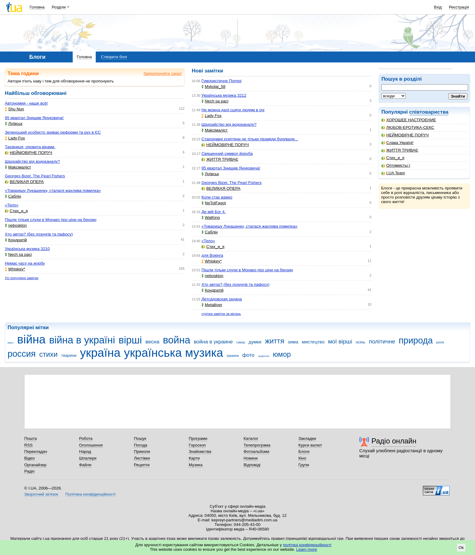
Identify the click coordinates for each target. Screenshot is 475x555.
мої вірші (340, 341)
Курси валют (310, 445)
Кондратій (16, 240)
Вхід (438, 7)
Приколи (142, 451)
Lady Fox (15, 138)
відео (11, 342)
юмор (282, 354)
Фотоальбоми (256, 451)
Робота (85, 438)
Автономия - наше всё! (26, 103)
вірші (130, 340)
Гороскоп (197, 445)
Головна (37, 7)
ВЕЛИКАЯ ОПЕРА (24, 181)
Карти (194, 458)
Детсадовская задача (221, 299)
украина (233, 355)
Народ (85, 451)
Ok (461, 547)
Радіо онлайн (394, 441)
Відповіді (252, 465)
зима (293, 341)
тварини (69, 355)
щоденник (263, 356)
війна (31, 339)
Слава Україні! (397, 142)
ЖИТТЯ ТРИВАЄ (399, 150)
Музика (195, 465)
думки (254, 341)
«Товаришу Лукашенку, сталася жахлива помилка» (53, 190)
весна (152, 342)
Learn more (306, 549)
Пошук (140, 438)
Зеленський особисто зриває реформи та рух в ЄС (53, 132)
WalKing (210, 217)
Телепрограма (257, 445)
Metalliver (211, 305)
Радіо (29, 471)
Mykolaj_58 (213, 86)
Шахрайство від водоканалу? (32, 161)
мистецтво (313, 341)
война (176, 340)
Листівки (142, 458)
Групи (303, 465)
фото (248, 355)
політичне (382, 341)
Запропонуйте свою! (163, 73)
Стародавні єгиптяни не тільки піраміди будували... (249, 139)
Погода (140, 445)
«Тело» (11, 205)
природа (416, 340)
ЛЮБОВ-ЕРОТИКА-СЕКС (407, 127)
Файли (85, 465)
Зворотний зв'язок (41, 494)
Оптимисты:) (395, 165)
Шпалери (87, 458)
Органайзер (35, 465)
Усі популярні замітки (21, 278)
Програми (198, 438)
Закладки (307, 438)
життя (274, 341)
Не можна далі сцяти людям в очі (232, 110)
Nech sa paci (18, 254)
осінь (360, 342)
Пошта (30, 438)
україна (100, 352)
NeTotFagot (213, 203)
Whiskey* (15, 269)
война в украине (213, 342)
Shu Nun (14, 109)
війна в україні (82, 340)
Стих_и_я (392, 157)
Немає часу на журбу (25, 263)
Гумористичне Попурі (221, 81)
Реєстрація (459, 7)
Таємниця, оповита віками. (30, 147)
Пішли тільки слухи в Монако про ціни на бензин (50, 219)
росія (440, 342)
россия (22, 354)
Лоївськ (13, 123)
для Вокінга (212, 255)
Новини (251, 458)
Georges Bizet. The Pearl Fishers (35, 176)
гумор (240, 342)
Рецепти (142, 465)
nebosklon (16, 225)
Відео (29, 458)
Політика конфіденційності (90, 494)
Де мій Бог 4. (213, 211)
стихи (48, 354)
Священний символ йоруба (227, 153)
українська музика (173, 352)
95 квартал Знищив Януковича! (34, 117)
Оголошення (91, 445)
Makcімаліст (18, 167)
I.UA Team (393, 173)
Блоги (304, 451)
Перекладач (35, 451)
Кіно (302, 458)
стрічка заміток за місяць (221, 314)
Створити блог (114, 57)
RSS (28, 445)
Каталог (251, 438)
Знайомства (200, 451)
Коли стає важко (216, 197)
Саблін (13, 196)
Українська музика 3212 (223, 95)
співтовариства (429, 112)
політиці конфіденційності (307, 545)
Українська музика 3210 (27, 248)
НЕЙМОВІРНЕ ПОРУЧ (405, 135)
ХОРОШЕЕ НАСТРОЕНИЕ (408, 120)
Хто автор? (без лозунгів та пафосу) (39, 234)
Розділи (59, 7)
